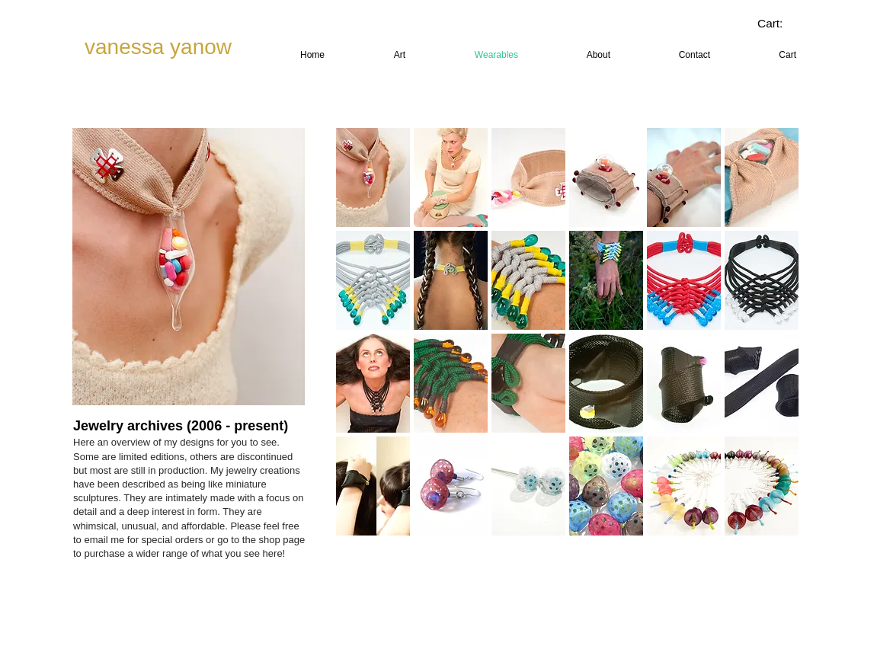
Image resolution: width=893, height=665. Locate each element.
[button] (373, 177)
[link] (781, 23)
